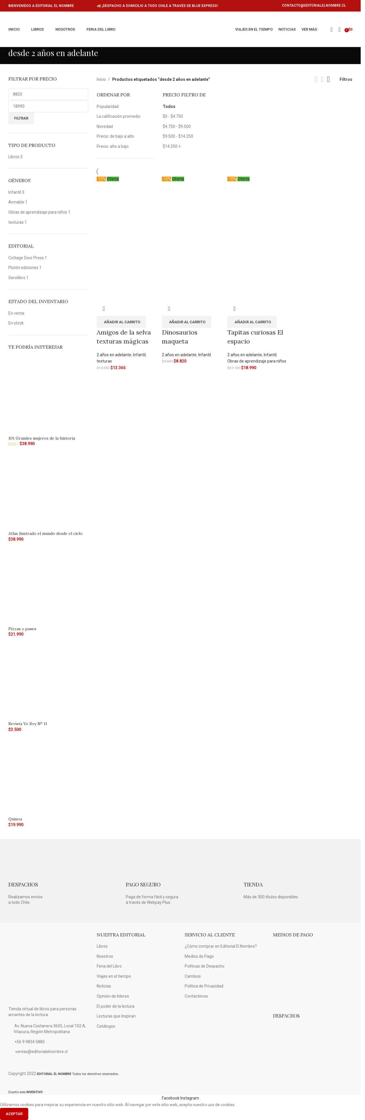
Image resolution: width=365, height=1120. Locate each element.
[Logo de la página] (177, 29)
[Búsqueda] (339, 29)
